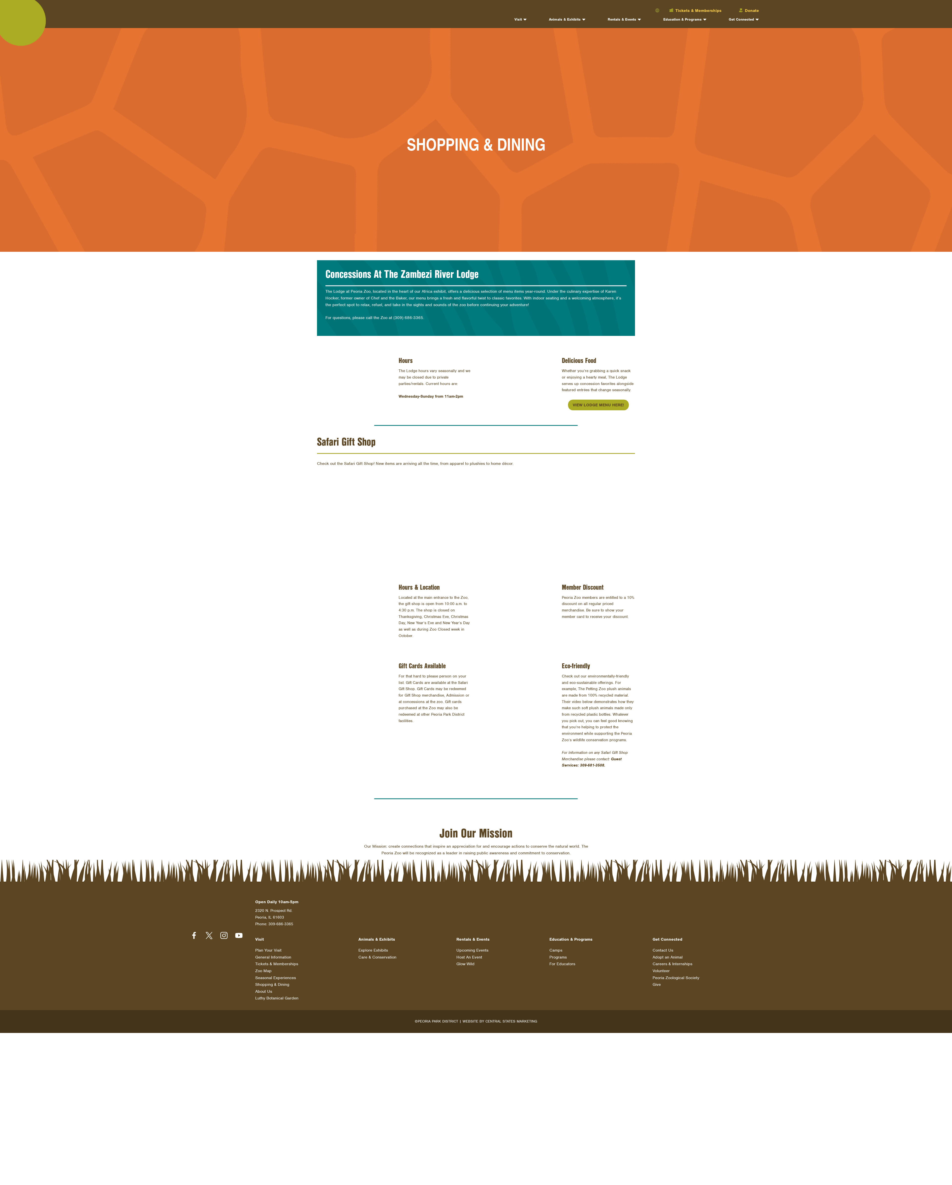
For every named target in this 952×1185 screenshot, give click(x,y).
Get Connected (741, 19)
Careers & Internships (672, 961)
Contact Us (663, 947)
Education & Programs (682, 19)
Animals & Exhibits (565, 19)
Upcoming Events (472, 947)
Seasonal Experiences (275, 975)
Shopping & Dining (272, 981)
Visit (518, 19)
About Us (263, 988)
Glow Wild (465, 961)
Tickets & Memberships (276, 961)
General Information (273, 954)
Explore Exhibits (373, 947)
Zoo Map (263, 968)
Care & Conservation (377, 954)
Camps (555, 947)
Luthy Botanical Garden (276, 995)
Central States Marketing (511, 1018)
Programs (558, 954)
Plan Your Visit (268, 947)
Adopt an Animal (668, 954)
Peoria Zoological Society (676, 975)
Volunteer (661, 968)
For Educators (562, 961)
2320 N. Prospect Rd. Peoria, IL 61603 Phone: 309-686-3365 (274, 915)
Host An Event (469, 954)
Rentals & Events (622, 19)
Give (657, 981)
